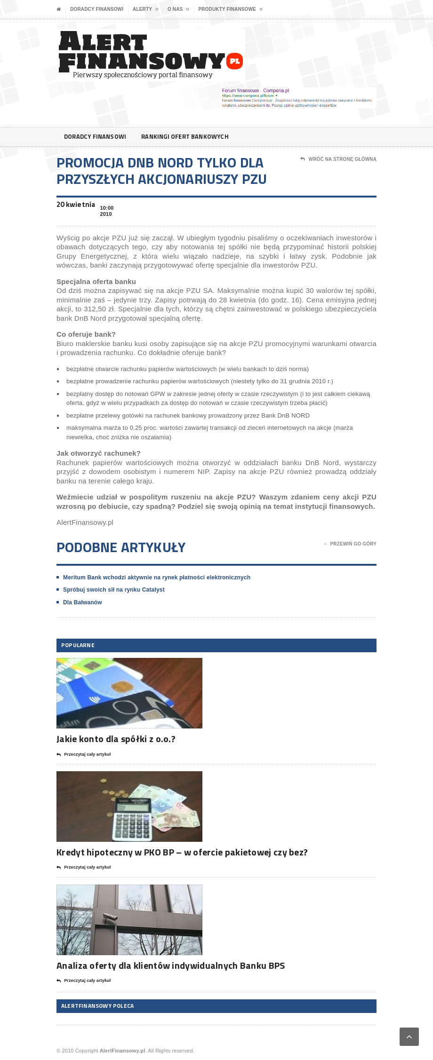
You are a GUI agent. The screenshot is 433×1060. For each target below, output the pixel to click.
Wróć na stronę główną (338, 159)
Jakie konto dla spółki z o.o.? (116, 738)
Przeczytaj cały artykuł (83, 754)
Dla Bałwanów (82, 602)
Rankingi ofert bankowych (193, 137)
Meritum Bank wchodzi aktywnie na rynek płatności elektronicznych (156, 577)
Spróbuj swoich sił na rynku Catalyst (114, 589)
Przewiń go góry (350, 544)
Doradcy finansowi (96, 9)
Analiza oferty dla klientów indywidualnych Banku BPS (170, 965)
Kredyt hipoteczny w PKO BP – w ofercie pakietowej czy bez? (182, 852)
